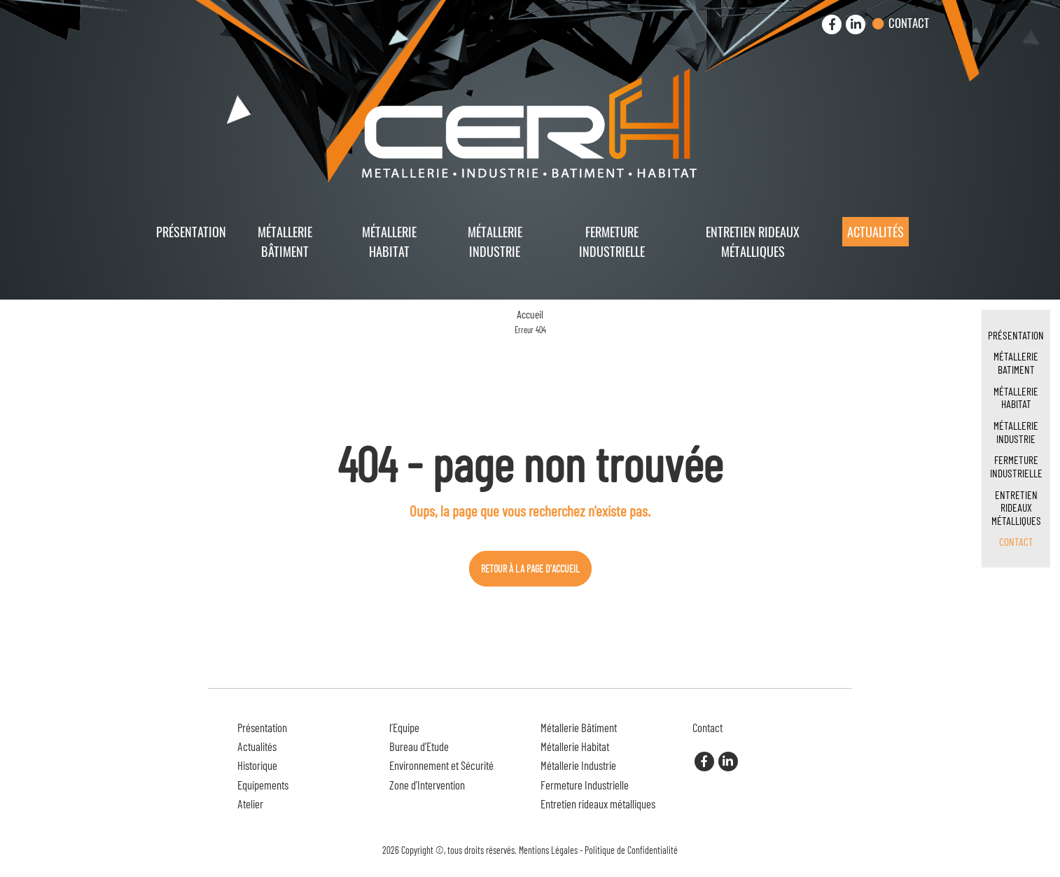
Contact (908, 22)
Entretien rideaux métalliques (753, 241)
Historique (257, 765)
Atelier (250, 804)
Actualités (875, 231)
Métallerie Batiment (1015, 362)
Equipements (262, 785)
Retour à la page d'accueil (530, 569)
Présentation (191, 231)
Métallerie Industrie (495, 241)
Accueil (530, 314)
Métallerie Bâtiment (285, 241)
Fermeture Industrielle (612, 241)
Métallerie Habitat (389, 241)
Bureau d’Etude (419, 746)
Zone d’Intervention (427, 785)
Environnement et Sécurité (441, 765)
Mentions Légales (548, 850)
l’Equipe (404, 727)
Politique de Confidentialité (631, 850)
